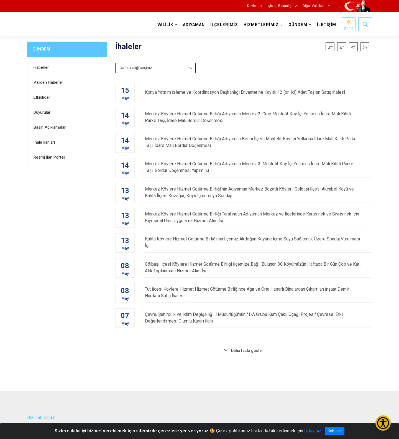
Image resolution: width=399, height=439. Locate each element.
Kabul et (335, 431)
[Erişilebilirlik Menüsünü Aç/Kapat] (383, 423)
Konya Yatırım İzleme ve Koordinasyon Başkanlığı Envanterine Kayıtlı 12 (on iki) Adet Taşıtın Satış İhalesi (258, 92)
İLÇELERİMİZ (224, 24)
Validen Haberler (48, 82)
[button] (353, 46)
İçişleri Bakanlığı (279, 6)
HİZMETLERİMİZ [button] (261, 24)
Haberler (41, 67)
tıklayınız (312, 430)
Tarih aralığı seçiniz (135, 67)
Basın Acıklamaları (50, 127)
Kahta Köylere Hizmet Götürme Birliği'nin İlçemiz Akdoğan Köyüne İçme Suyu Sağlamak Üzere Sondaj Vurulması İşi (258, 242)
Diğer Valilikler (314, 6)
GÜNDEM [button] (297, 24)
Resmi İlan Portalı (49, 157)
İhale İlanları (44, 142)
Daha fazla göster (247, 349)
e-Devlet (250, 6)
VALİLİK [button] (165, 24)
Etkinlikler (42, 97)
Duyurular (42, 112)
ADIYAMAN (194, 24)
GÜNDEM (41, 49)
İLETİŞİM (326, 24)
